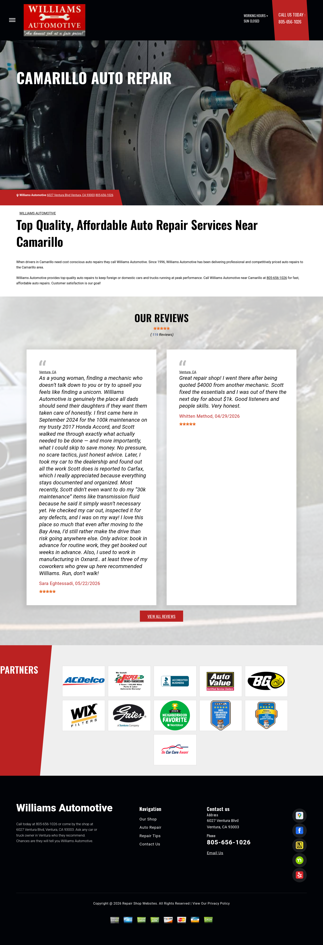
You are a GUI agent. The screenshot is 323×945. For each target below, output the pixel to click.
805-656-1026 (290, 21)
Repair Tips (150, 835)
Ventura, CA (47, 372)
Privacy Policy (219, 903)
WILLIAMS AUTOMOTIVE (37, 213)
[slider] (161, 328)
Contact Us (149, 844)
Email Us (215, 853)
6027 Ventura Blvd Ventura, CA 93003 (71, 195)
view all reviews (161, 616)
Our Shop (148, 819)
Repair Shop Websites (139, 903)
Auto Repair (150, 827)
